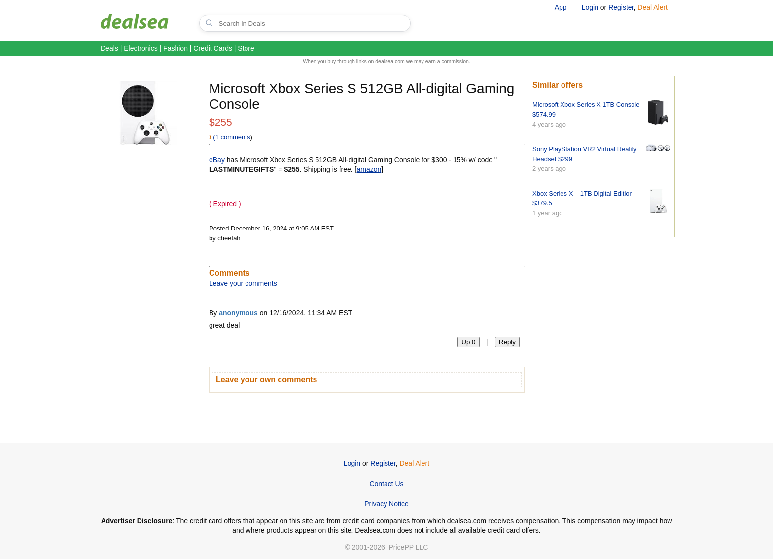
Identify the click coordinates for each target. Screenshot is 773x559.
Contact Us (386, 484)
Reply (507, 342)
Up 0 (468, 342)
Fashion (175, 48)
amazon (368, 169)
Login (590, 7)
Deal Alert (652, 7)
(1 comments (231, 137)
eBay (217, 160)
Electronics (140, 48)
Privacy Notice (386, 504)
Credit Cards (212, 48)
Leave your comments (243, 283)
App (561, 7)
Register (620, 7)
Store (246, 48)
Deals (109, 48)
